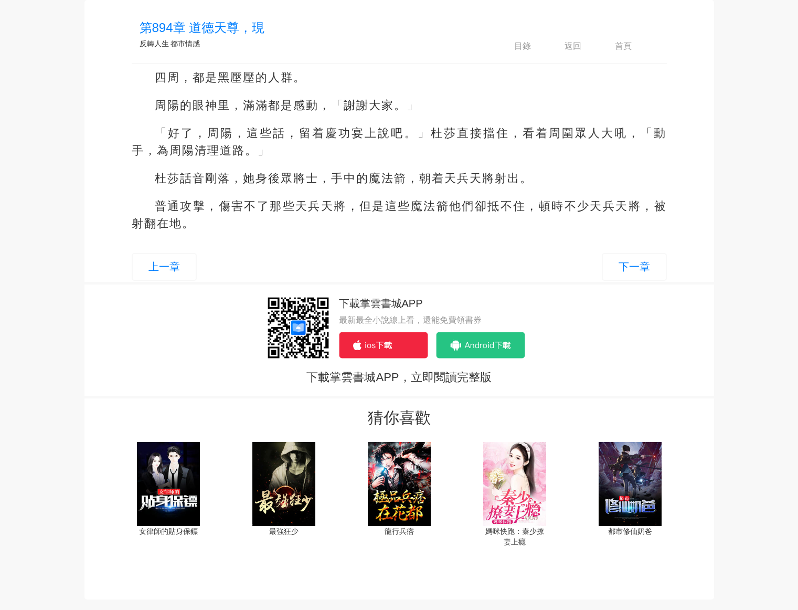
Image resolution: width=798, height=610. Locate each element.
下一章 (634, 266)
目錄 (513, 46)
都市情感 (185, 43)
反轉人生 (154, 43)
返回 (564, 46)
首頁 (614, 46)
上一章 (164, 266)
